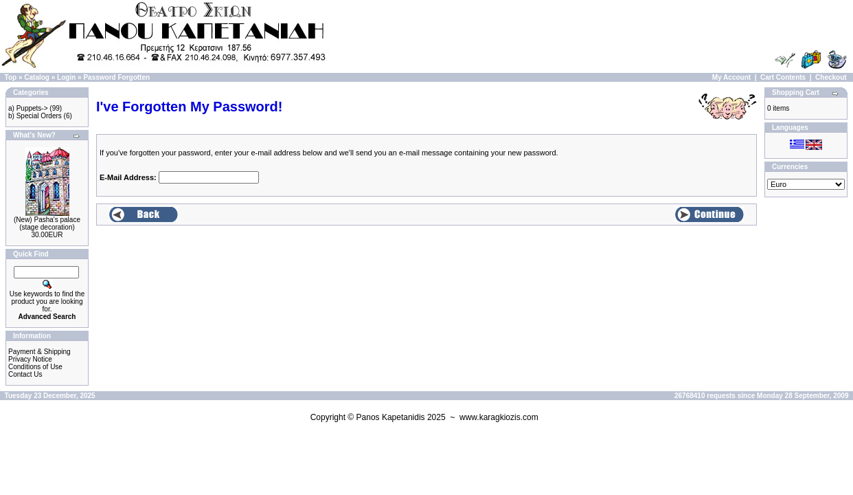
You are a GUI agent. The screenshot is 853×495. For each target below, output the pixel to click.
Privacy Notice (30, 359)
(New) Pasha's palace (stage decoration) (47, 223)
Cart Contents (783, 77)
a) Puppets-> (28, 108)
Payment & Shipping (39, 351)
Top (11, 77)
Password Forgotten (116, 77)
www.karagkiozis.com (498, 417)
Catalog (36, 77)
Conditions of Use (35, 367)
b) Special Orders (35, 116)
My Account (731, 77)
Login (66, 77)
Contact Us (25, 374)
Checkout (831, 77)
